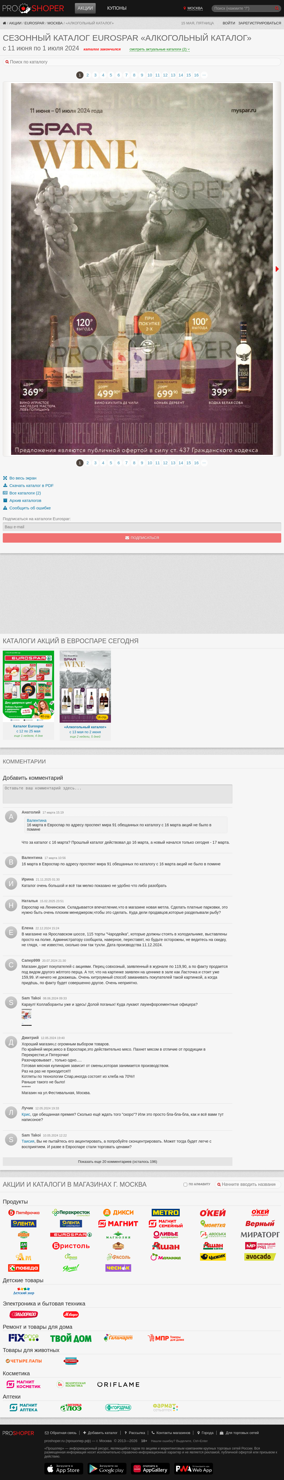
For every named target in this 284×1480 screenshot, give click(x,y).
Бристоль (71, 1245)
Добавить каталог (100, 1433)
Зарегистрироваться (259, 23)
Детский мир (23, 1291)
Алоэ (71, 1407)
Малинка (165, 1257)
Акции (85, 8)
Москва (55, 23)
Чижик (213, 1257)
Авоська (213, 1234)
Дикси (118, 1212)
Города (205, 1433)
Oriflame (118, 1384)
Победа (23, 1268)
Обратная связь (60, 1433)
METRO (165, 1212)
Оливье (165, 1234)
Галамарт (118, 1337)
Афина (71, 1257)
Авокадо (260, 1257)
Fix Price (23, 1337)
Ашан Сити (213, 1245)
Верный (260, 1223)
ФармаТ (165, 1407)
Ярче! (71, 1268)
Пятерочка (23, 1212)
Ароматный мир (23, 1257)
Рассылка (134, 1433)
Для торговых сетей (239, 1433)
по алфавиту (197, 1184)
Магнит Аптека (23, 1407)
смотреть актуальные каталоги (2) (160, 49)
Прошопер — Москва (33, 8)
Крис (26, 1114)
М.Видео (71, 1314)
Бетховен (71, 1361)
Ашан (165, 1245)
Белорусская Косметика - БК (71, 1384)
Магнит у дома (118, 1223)
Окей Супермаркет (260, 1212)
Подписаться (142, 538)
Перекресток (71, 1212)
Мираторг (260, 1234)
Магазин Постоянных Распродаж (165, 1337)
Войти (229, 23)
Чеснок (118, 1268)
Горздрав (118, 1407)
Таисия (28, 1141)
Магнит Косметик (23, 1384)
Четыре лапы (23, 1361)
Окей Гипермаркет (213, 1212)
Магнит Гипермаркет (165, 1223)
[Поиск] (246, 8)
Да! (23, 1245)
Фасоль (118, 1257)
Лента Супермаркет (71, 1223)
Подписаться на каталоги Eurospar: (37, 518)
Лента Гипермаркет (23, 1223)
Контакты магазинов (170, 1433)
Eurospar (34, 23)
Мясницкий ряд (260, 1245)
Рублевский (118, 1245)
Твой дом (71, 1337)
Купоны (116, 8)
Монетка (213, 1223)
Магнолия (118, 1234)
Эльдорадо (23, 1314)
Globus (23, 1234)
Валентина (37, 820)
